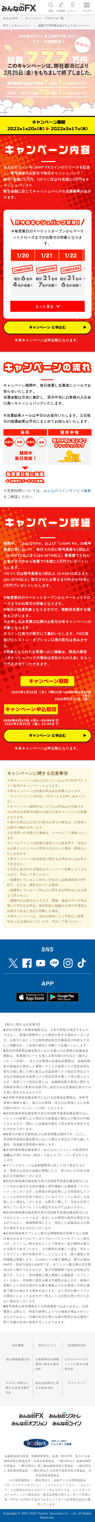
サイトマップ (77, 1383)
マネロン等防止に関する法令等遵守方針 (17, 1387)
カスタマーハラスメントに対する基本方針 (76, 1364)
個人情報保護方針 (18, 1359)
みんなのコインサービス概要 (67, 491)
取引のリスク (47, 1345)
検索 (50, 7)
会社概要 (18, 1345)
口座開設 (61, 7)
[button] (47, 306)
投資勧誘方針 (77, 1345)
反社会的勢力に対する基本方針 (47, 1385)
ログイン (72, 7)
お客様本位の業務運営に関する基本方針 (47, 1364)
